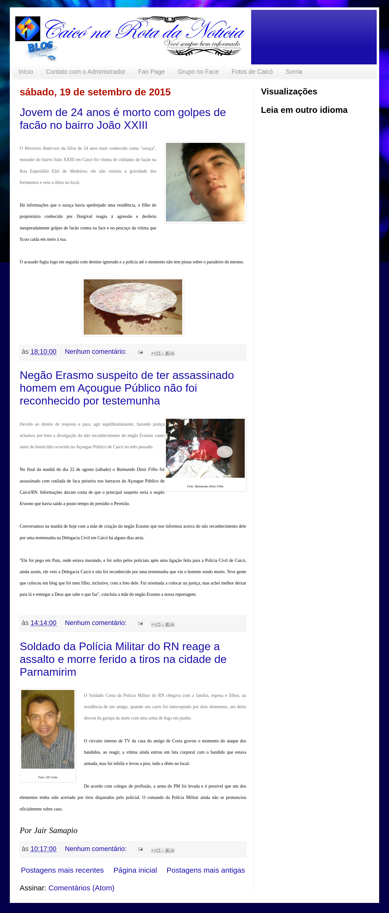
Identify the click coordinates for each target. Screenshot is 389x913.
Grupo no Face (198, 71)
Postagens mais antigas (205, 870)
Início (25, 71)
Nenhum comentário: (97, 351)
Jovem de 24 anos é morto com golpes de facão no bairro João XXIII (123, 118)
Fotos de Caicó (252, 71)
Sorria (294, 71)
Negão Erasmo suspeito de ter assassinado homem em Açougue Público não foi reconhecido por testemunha (127, 388)
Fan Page (151, 71)
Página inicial (135, 870)
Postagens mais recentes (62, 870)
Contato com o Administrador (85, 71)
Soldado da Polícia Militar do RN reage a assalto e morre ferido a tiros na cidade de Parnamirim (123, 659)
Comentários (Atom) (81, 888)
